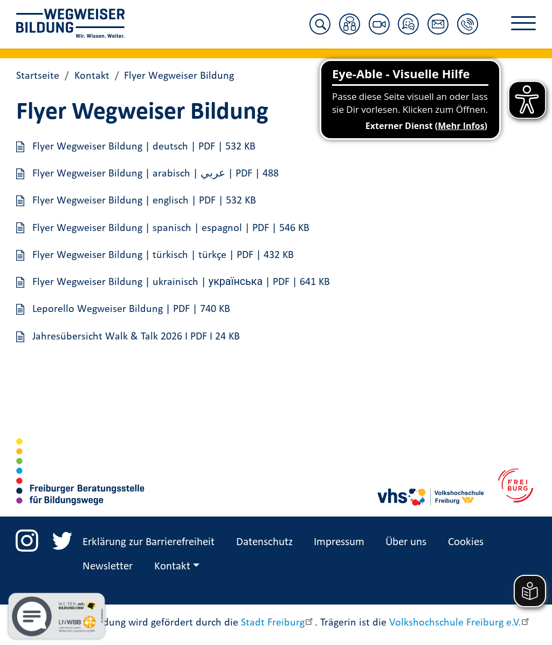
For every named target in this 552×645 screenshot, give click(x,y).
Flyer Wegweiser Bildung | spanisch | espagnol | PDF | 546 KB (170, 227)
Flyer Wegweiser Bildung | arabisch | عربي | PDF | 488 (155, 173)
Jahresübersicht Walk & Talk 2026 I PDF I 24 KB (136, 336)
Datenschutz (264, 541)
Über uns (405, 541)
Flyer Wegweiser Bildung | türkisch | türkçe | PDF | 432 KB (163, 254)
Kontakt (91, 75)
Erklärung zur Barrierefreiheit (148, 541)
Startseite (37, 75)
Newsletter (107, 566)
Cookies (466, 541)
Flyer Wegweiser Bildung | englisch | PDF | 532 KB (144, 200)
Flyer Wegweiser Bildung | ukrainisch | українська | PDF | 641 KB (181, 281)
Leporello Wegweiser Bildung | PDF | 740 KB (131, 308)
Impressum (339, 541)
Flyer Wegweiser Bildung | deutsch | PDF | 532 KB (144, 146)
